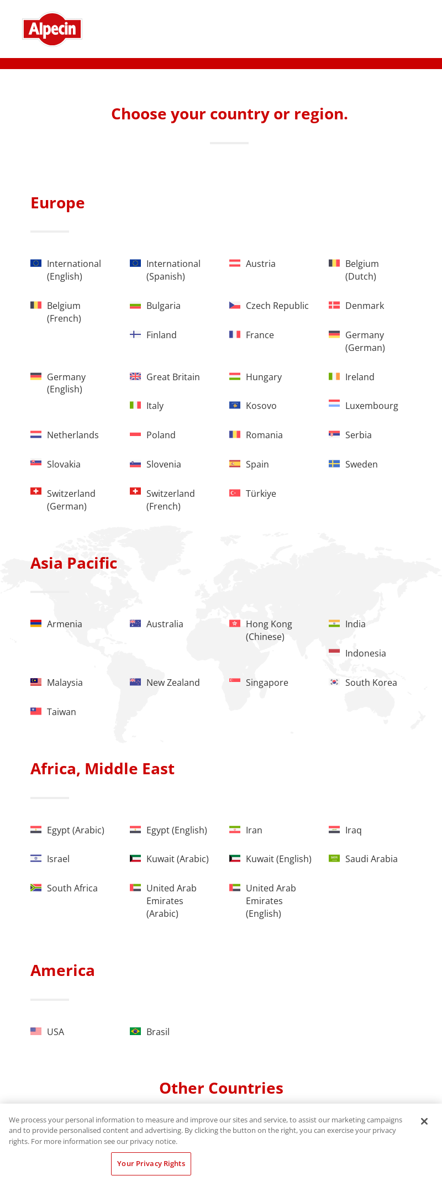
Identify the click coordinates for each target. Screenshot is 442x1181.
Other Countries (221, 1087)
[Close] (424, 1121)
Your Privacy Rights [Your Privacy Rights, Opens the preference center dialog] (151, 1163)
